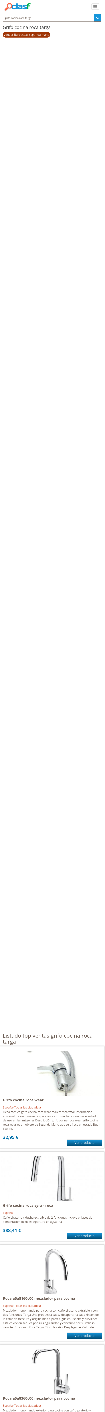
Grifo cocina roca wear (23, 1100)
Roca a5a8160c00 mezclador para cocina (39, 1298)
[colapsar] (95, 6)
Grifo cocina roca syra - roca (28, 1205)
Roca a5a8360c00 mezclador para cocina (39, 1398)
